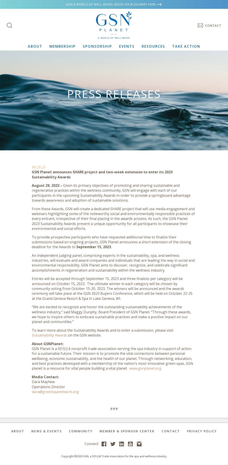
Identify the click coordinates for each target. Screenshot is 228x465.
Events (127, 46)
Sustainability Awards (49, 335)
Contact (171, 431)
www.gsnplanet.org (145, 368)
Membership (62, 46)
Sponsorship (97, 46)
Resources (153, 46)
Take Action (186, 46)
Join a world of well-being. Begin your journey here (114, 4)
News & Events (46, 431)
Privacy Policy (202, 431)
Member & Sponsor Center (127, 431)
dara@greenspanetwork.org (55, 391)
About (35, 46)
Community (80, 431)
